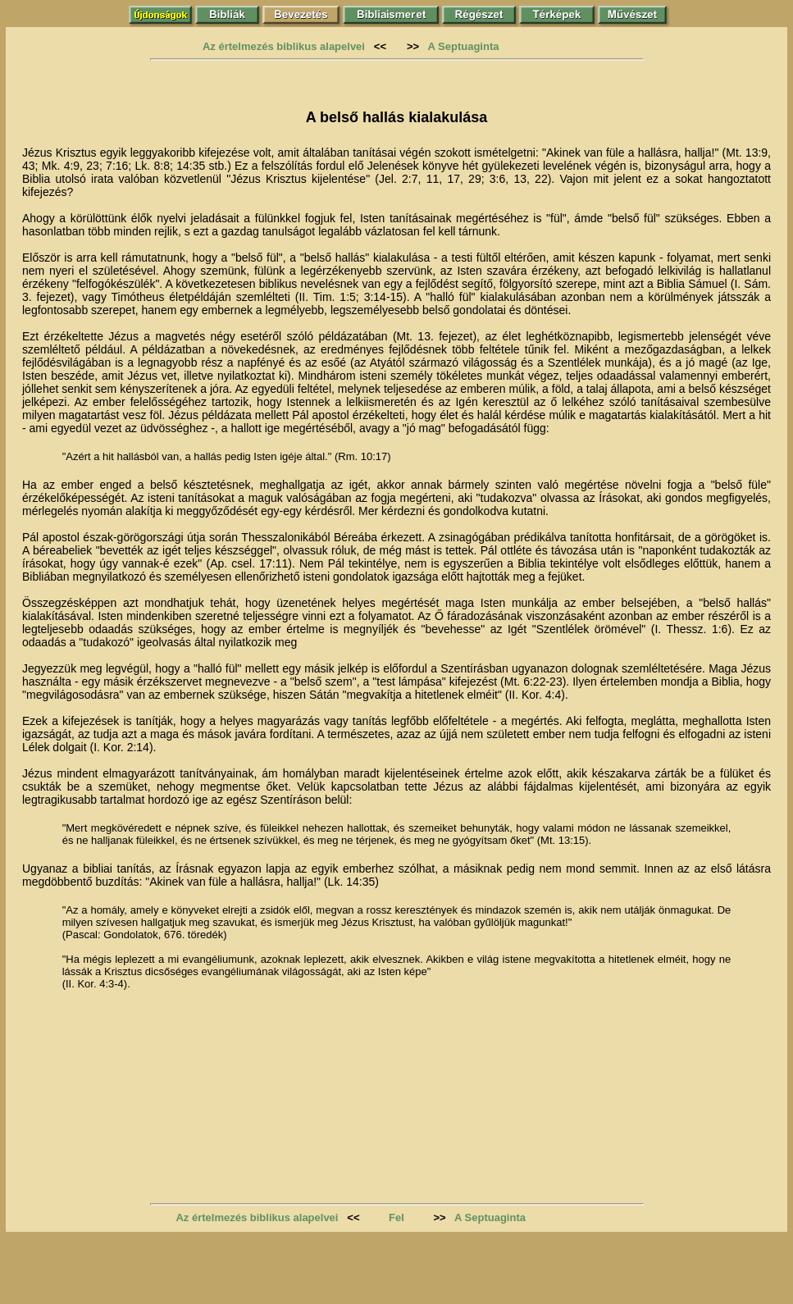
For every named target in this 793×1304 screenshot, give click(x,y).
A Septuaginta (463, 46)
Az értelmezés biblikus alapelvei (284, 46)
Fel (396, 1217)
